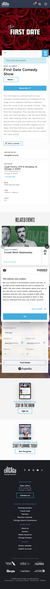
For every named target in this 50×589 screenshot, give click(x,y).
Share (10, 79)
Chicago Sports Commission (25, 520)
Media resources (25, 535)
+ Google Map (9, 177)
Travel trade (25, 511)
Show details (37, 309)
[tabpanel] (25, 348)
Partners (25, 514)
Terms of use (34, 580)
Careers (25, 531)
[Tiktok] (42, 470)
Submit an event (25, 549)
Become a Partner (25, 517)
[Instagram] (33, 470)
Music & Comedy (10, 66)
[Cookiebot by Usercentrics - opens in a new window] (36, 270)
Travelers (30, 349)
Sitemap (42, 580)
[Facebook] (24, 470)
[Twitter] (29, 470)
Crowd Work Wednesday (18, 252)
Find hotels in (10, 328)
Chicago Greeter (25, 538)
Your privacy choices (21, 580)
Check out (30, 338)
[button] (47, 246)
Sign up (25, 411)
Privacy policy (9, 580)
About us (25, 528)
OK (25, 316)
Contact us (25, 495)
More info (25, 88)
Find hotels (25, 362)
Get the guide (25, 451)
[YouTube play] (37, 470)
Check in (7, 338)
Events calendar (25, 546)
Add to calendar (12, 143)
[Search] (39, 4)
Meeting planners (25, 508)
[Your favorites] (34, 4)
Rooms (7, 349)
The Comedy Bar (10, 262)
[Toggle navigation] (45, 4)
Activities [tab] (25, 322)
